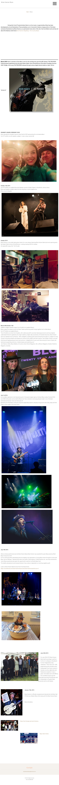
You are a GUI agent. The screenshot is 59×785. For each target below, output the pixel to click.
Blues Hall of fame (44, 733)
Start (27, 12)
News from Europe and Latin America (29, 721)
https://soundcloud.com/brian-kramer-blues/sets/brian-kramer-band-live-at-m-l (20, 568)
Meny (54, 3)
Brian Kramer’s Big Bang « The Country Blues (27, 30)
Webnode (31, 779)
